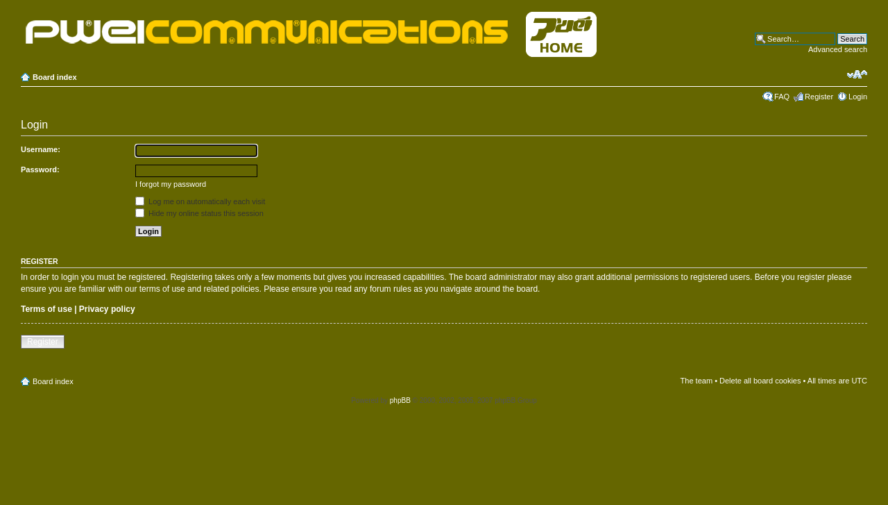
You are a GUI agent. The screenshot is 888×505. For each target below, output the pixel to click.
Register (819, 96)
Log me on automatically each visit (200, 201)
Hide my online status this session (199, 213)
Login (857, 96)
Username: (40, 149)
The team (696, 380)
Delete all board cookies (760, 380)
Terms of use (46, 309)
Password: (40, 169)
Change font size (857, 74)
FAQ (781, 96)
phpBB (400, 400)
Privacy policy (107, 309)
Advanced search (837, 49)
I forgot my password (170, 184)
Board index (55, 77)
